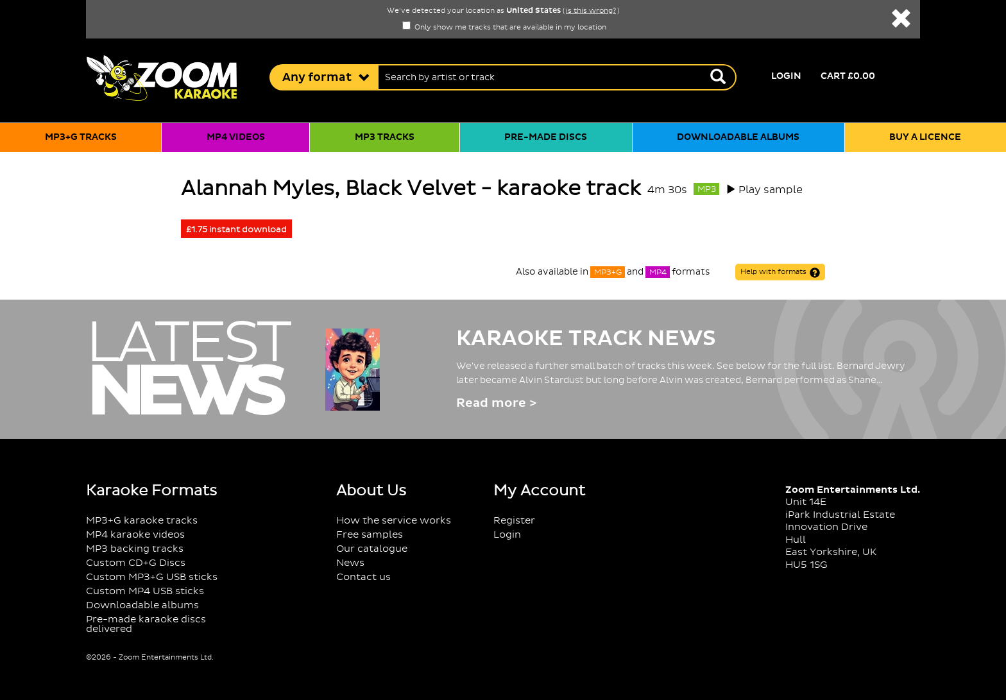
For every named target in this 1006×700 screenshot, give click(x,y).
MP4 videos (236, 137)
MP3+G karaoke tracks (142, 521)
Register (514, 521)
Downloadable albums (738, 137)
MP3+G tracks (81, 137)
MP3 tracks (384, 137)
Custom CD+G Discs (135, 563)
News (350, 563)
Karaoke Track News (586, 339)
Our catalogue (371, 549)
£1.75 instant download (236, 230)
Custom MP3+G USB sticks (151, 577)
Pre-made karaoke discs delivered (146, 624)
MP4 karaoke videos (135, 535)
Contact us (363, 577)
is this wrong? (591, 10)
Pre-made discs (545, 137)
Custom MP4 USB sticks (145, 591)
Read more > (496, 403)
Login (786, 76)
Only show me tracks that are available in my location (504, 27)
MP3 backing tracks (134, 549)
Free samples (369, 535)
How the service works (393, 521)
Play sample (770, 190)
